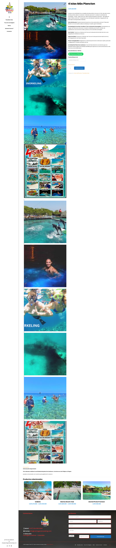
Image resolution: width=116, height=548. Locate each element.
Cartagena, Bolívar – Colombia (33, 535)
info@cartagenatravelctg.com (9, 543)
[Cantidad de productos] (70, 68)
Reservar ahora (79, 68)
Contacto (105, 544)
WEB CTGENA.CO (50, 544)
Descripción (26, 467)
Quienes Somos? (99, 544)
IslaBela (38, 502)
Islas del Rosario (78, 73)
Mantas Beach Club (67, 502)
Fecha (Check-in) (73, 57)
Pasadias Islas (85, 73)
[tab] (67, 467)
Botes (94, 544)
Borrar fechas (71, 64)
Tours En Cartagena (88, 544)
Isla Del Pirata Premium (96, 502)
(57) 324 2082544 (9, 540)
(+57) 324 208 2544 (35, 528)
